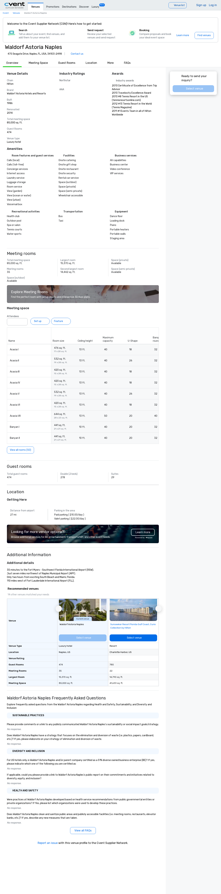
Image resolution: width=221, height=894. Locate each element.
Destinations (69, 6)
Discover (84, 6)
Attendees (13, 316)
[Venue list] (178, 5)
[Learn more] (183, 35)
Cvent (6, 13)
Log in (213, 5)
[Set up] (40, 321)
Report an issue (48, 843)
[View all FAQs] (83, 830)
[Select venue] (45, 637)
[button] (59, 609)
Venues (35, 6)
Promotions (52, 6)
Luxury (95, 6)
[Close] (210, 23)
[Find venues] (204, 35)
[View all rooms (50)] (20, 450)
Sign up (201, 5)
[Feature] (61, 321)
